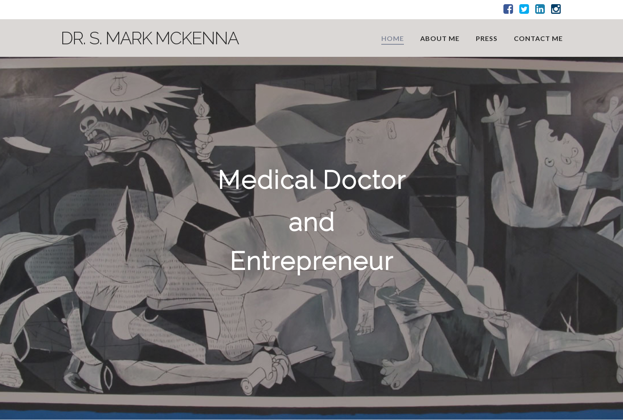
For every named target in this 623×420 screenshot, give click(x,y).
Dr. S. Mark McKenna (149, 38)
